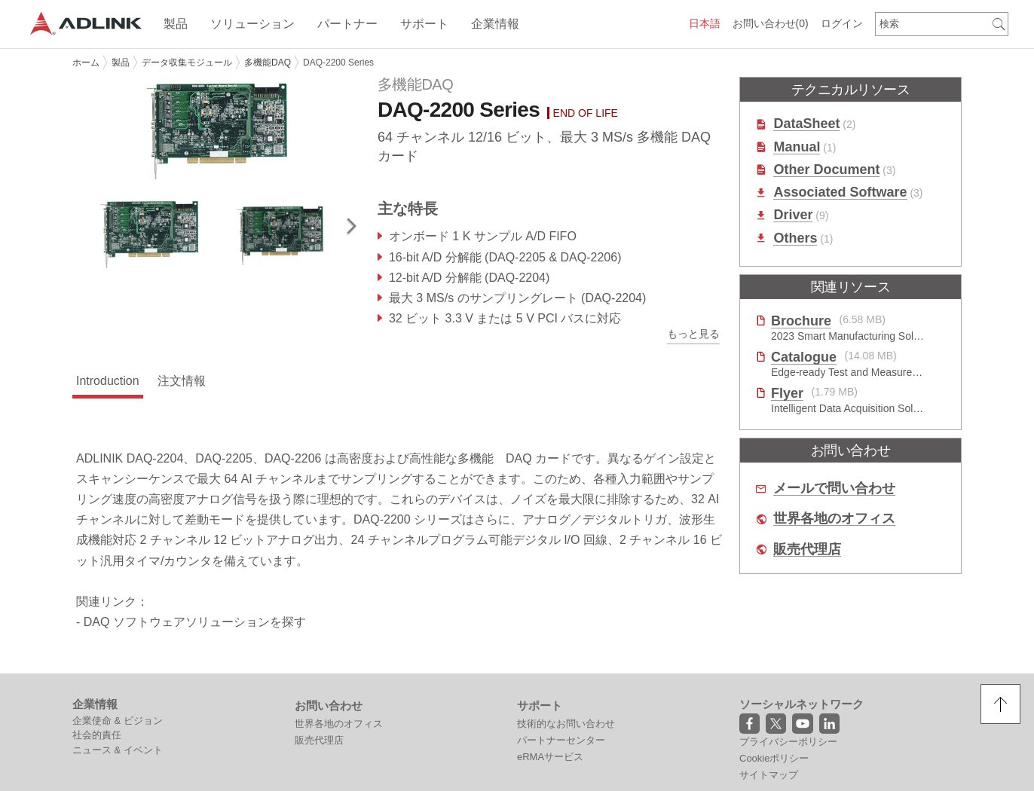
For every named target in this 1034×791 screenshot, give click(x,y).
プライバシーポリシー (788, 741)
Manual (796, 147)
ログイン (842, 23)
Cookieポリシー (774, 758)
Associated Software (840, 192)
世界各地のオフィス (834, 519)
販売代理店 (807, 549)
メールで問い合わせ (834, 488)
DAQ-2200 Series (338, 62)
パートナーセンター (561, 740)
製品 (121, 62)
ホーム (85, 62)
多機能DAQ (267, 62)
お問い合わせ (771, 23)
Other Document (826, 170)
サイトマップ (768, 774)
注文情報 (182, 380)
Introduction (107, 380)
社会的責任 (96, 735)
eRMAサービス (550, 756)
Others (795, 238)
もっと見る (693, 334)
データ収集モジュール (187, 62)
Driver (792, 215)
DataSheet (806, 124)
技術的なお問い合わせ (566, 723)
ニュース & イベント (117, 750)
